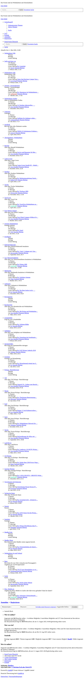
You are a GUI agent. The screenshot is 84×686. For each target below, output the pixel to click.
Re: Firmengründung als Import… (27, 547)
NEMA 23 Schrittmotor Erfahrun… (27, 131)
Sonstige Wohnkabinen (11, 223)
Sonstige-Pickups (9, 469)
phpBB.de (21, 673)
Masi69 (69, 639)
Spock (12, 68)
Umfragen (7, 111)
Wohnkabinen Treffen (10, 98)
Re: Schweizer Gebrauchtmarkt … (27, 595)
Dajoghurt (14, 527)
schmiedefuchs (15, 120)
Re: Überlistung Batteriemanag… (27, 397)
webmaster (14, 94)
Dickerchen (14, 193)
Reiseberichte (8, 305)
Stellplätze (7, 331)
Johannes (13, 425)
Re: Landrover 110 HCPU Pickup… (27, 449)
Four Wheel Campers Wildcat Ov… (27, 217)
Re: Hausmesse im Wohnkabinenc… (28, 92)
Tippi (12, 279)
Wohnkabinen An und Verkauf (13, 553)
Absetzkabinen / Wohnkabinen (13, 137)
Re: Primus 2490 (22, 264)
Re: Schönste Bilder (23, 324)
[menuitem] (15, 25)
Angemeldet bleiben (64, 607)
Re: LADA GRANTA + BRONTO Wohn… (30, 475)
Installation (7, 236)
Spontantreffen (8, 344)
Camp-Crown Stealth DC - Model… (27, 165)
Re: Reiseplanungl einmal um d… (27, 363)
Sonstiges (7, 357)
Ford (5, 404)
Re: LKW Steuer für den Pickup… (27, 513)
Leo (12, 412)
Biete (5, 561)
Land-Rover (7, 443)
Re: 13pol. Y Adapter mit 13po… (27, 251)
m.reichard (14, 81)
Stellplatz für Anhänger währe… (26, 118)
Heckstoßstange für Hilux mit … (26, 436)
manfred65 (14, 206)
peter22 (13, 133)
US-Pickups (7, 456)
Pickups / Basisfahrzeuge (11, 370)
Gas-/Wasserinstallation (11, 258)
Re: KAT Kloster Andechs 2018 (26, 350)
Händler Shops (8, 540)
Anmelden (4, 602)
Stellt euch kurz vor (10, 61)
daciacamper (14, 253)
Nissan (6, 391)
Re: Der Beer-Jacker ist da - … (26, 290)
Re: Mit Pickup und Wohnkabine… (27, 311)
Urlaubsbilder (8, 318)
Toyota (6, 430)
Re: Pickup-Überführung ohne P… (27, 526)
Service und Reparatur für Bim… (27, 152)
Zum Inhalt (4, 6)
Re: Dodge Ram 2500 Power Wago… (28, 462)
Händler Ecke (8, 532)
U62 (12, 232)
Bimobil (6, 145)
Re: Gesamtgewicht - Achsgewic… (27, 500)
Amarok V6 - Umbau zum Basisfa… (28, 384)
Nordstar (6, 171)
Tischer (6, 184)
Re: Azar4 (20, 230)
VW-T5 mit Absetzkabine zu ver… (27, 569)
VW (5, 378)
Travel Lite (7, 197)
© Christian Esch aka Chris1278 (21, 667)
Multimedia (7, 271)
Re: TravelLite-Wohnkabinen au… (27, 204)
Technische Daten (9, 493)
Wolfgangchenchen (16, 571)
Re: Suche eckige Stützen (24, 582)
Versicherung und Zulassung (12, 482)
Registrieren (14, 602)
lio (11, 292)
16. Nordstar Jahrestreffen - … (26, 105)
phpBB (10, 670)
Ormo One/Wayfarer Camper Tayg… (28, 79)
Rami (12, 464)
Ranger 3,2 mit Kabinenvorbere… (27, 410)
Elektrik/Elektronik (10, 245)
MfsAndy (13, 399)
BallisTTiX (14, 180)
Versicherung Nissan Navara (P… (27, 487)
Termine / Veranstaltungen (12, 85)
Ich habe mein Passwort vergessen (46, 607)
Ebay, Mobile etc (9, 589)
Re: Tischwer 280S (22, 191)
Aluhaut (12, 352)
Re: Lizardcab (21, 66)
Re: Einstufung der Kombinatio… (27, 337)
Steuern (6, 506)
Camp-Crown (8, 158)
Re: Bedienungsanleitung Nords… (27, 178)
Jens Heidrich (15, 107)
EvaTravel (14, 488)
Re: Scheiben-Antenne (23, 277)
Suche (6, 576)
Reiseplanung (8, 297)
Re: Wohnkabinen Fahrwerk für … (27, 423)
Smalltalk (7, 124)
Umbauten (7, 284)
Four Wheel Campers (10, 210)
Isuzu (6, 417)
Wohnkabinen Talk (9, 53)
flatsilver (11, 665)
